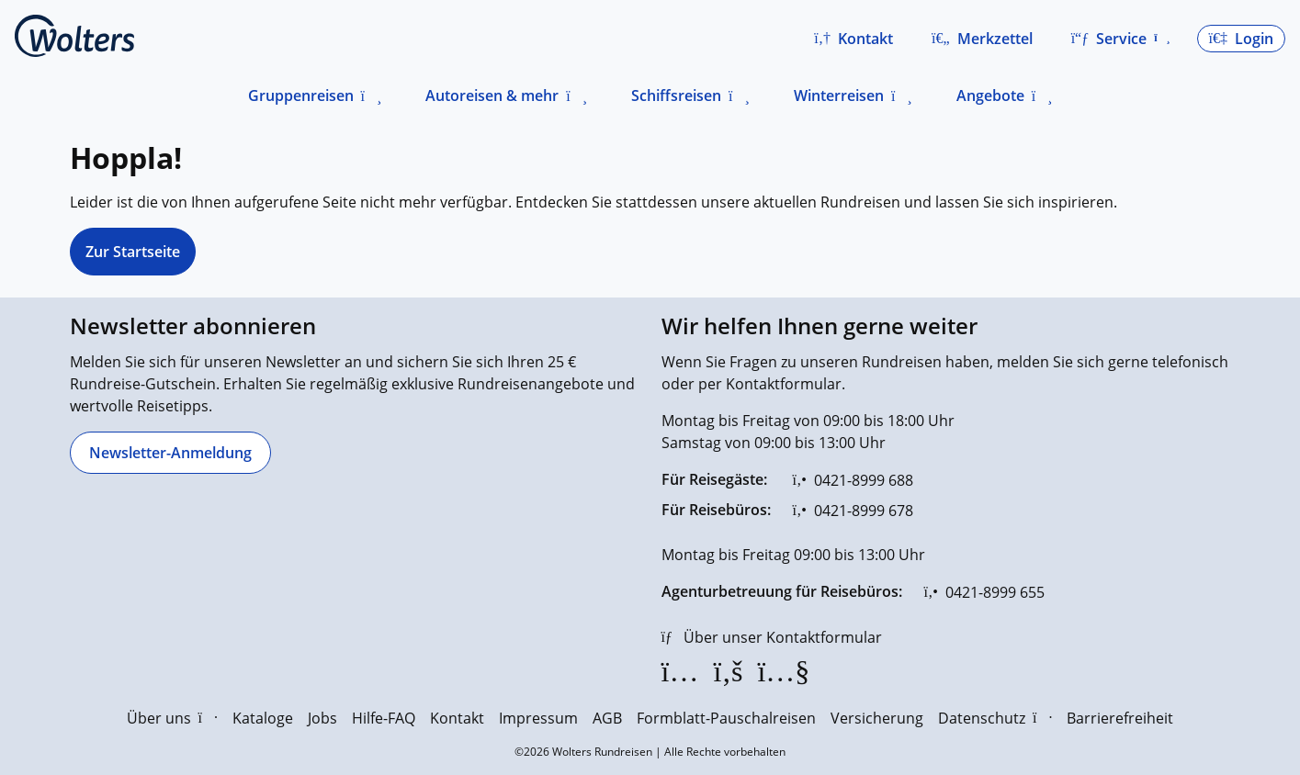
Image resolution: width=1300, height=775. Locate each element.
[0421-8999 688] (853, 480)
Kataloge (262, 718)
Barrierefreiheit (1120, 718)
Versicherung (877, 718)
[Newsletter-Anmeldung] (170, 453)
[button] (853, 38)
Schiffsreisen (676, 95)
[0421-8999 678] (853, 511)
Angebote (990, 95)
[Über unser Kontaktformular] (771, 637)
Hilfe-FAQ (383, 718)
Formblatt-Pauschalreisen (726, 718)
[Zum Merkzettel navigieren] (982, 38)
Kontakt (457, 718)
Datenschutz (995, 718)
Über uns (172, 718)
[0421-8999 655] (984, 592)
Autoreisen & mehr (492, 95)
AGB (607, 718)
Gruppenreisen (301, 95)
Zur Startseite (132, 251)
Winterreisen (839, 95)
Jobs (322, 718)
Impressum (538, 718)
